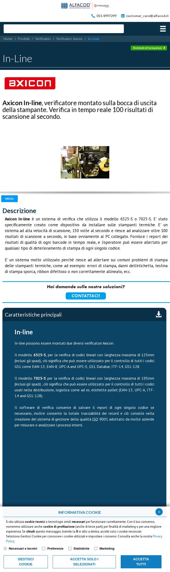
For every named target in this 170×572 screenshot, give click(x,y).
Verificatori (43, 39)
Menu (9, 198)
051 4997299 (106, 16)
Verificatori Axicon (69, 39)
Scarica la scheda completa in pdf (158, 314)
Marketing (107, 548)
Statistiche (82, 548)
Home (8, 39)
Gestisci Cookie (26, 561)
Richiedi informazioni (149, 48)
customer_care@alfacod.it (147, 16)
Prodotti (24, 39)
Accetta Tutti (141, 561)
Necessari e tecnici (23, 548)
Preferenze (55, 548)
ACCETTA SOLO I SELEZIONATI (84, 561)
